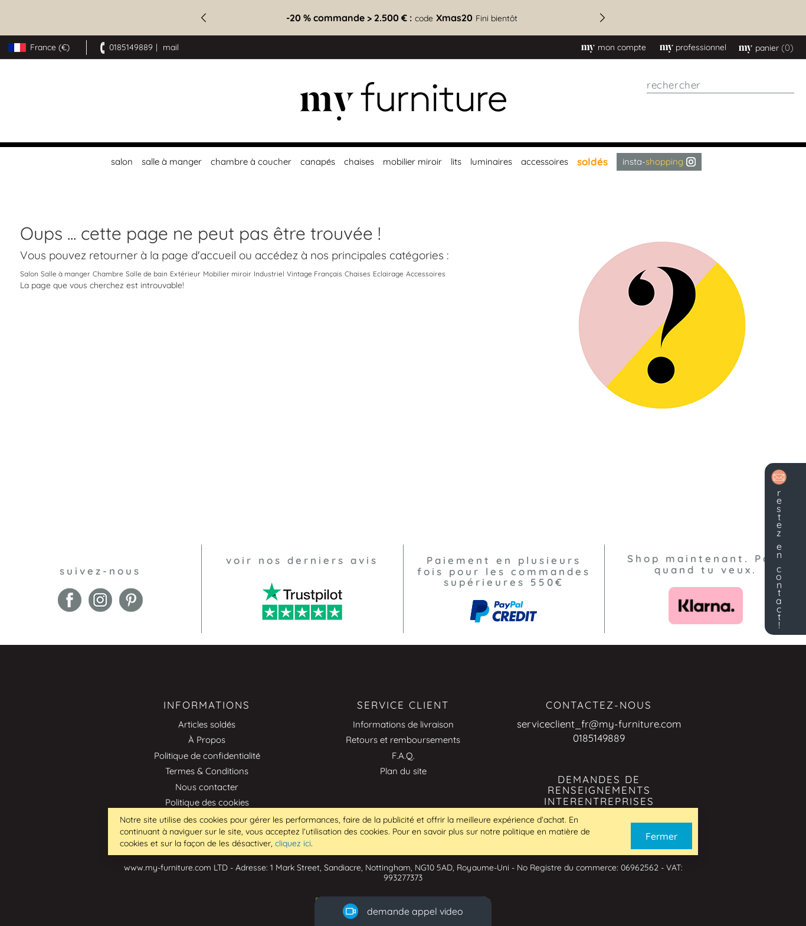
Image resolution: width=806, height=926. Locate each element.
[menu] (403, 162)
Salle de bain (147, 273)
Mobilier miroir (227, 273)
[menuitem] (120, 162)
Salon (29, 273)
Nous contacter (206, 787)
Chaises (358, 273)
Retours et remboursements (403, 739)
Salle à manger (65, 273)
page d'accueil (199, 255)
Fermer (661, 836)
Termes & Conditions (206, 771)
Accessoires (425, 273)
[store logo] (403, 101)
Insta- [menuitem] (659, 161)
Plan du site (403, 771)
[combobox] (720, 85)
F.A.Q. (403, 755)
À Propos (206, 739)
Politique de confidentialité (207, 755)
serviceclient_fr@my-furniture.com (599, 724)
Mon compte (622, 47)
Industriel (269, 273)
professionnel (701, 47)
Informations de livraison (403, 724)
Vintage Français (314, 273)
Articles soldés (206, 724)
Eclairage (388, 273)
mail (171, 47)
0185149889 (131, 47)
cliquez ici (293, 843)
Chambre (108, 273)
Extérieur (185, 273)
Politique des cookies (207, 802)
